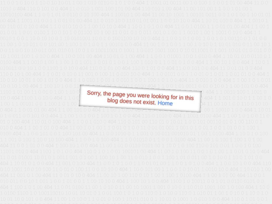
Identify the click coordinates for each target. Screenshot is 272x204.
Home (165, 103)
